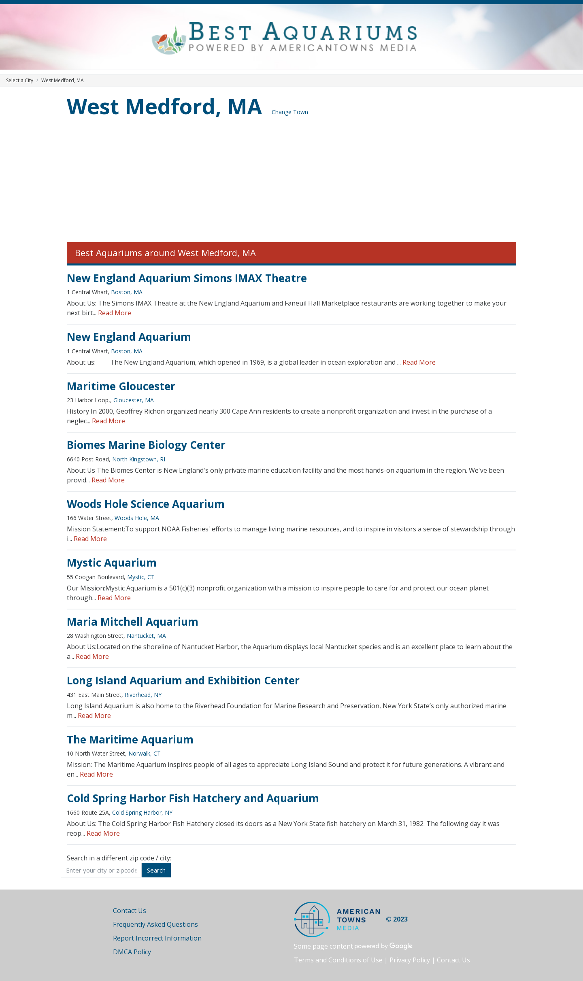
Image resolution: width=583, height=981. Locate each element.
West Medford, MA (164, 105)
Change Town (290, 112)
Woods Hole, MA (137, 518)
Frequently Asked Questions (155, 924)
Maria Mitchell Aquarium (132, 621)
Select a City (19, 80)
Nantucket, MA (146, 635)
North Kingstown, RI (138, 459)
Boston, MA (127, 292)
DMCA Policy (132, 951)
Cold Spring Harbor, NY (142, 812)
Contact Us (129, 910)
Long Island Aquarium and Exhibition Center (183, 680)
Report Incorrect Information (157, 938)
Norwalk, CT (144, 753)
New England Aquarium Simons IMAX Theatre (187, 278)
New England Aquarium (129, 336)
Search (156, 870)
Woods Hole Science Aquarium (146, 504)
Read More (114, 312)
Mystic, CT (141, 577)
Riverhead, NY (143, 695)
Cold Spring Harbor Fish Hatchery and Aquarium (193, 798)
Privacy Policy (409, 960)
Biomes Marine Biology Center (146, 444)
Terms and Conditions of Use (338, 960)
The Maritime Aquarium (130, 739)
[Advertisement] (291, 181)
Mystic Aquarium (112, 562)
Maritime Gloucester (121, 386)
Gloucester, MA (133, 400)
